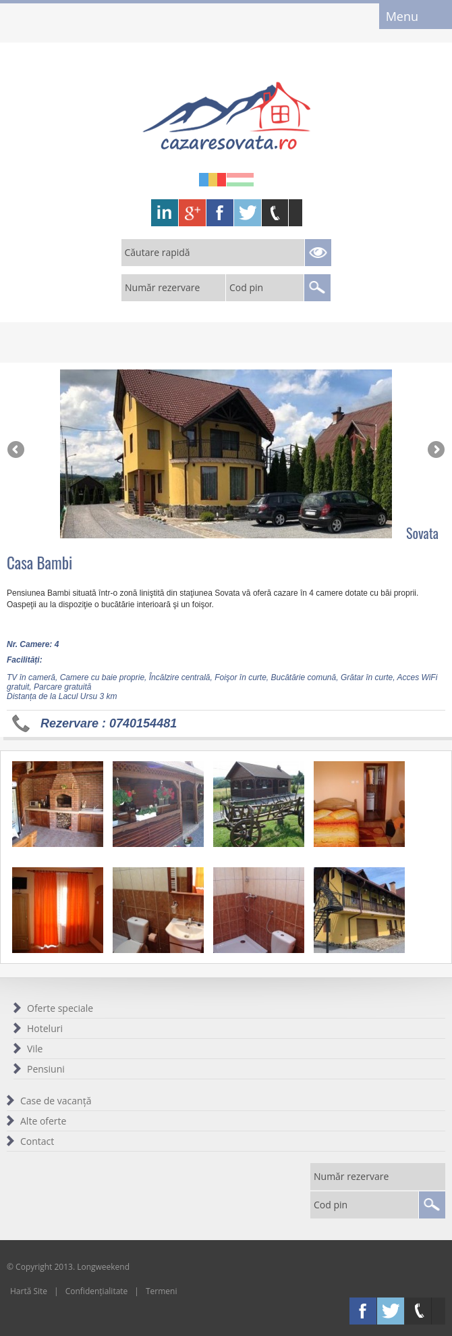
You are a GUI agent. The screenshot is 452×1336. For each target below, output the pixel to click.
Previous (17, 450)
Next (435, 450)
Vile (35, 1048)
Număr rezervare (162, 287)
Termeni (161, 1291)
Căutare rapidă (157, 252)
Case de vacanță (55, 1100)
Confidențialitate (96, 1291)
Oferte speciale (60, 1008)
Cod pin (246, 287)
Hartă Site (28, 1291)
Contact (37, 1141)
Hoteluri (45, 1028)
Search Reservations (317, 252)
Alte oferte (43, 1120)
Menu (402, 16)
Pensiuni (46, 1068)
